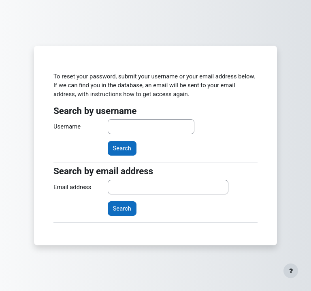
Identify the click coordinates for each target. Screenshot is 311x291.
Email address (72, 187)
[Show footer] (290, 271)
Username (67, 126)
